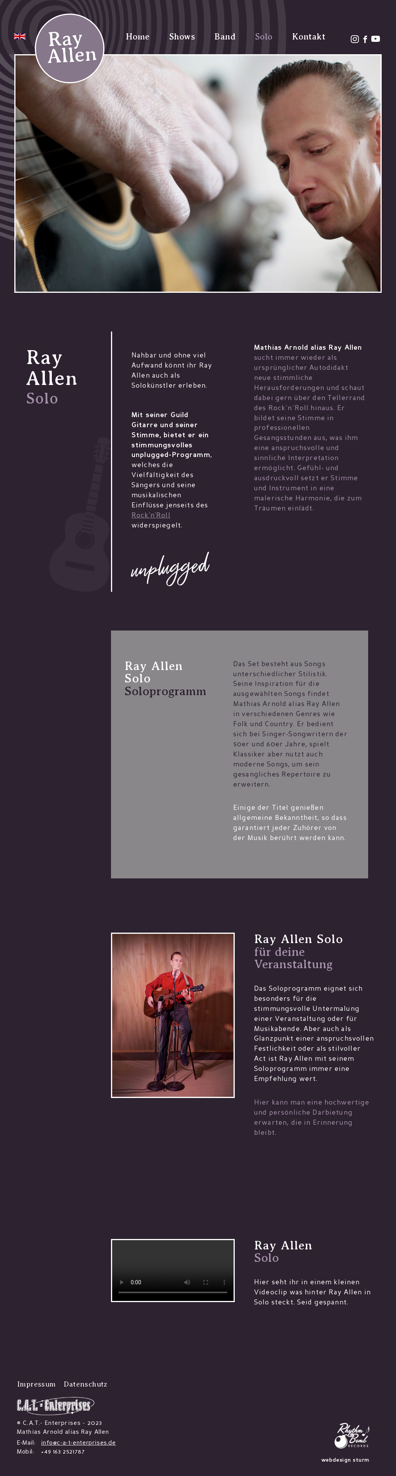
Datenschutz (85, 1384)
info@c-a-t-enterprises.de (78, 1443)
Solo (264, 36)
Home (138, 36)
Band (225, 36)
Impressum (36, 1384)
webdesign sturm (345, 1460)
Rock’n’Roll (151, 515)
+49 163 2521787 (63, 1452)
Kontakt (308, 36)
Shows (182, 36)
